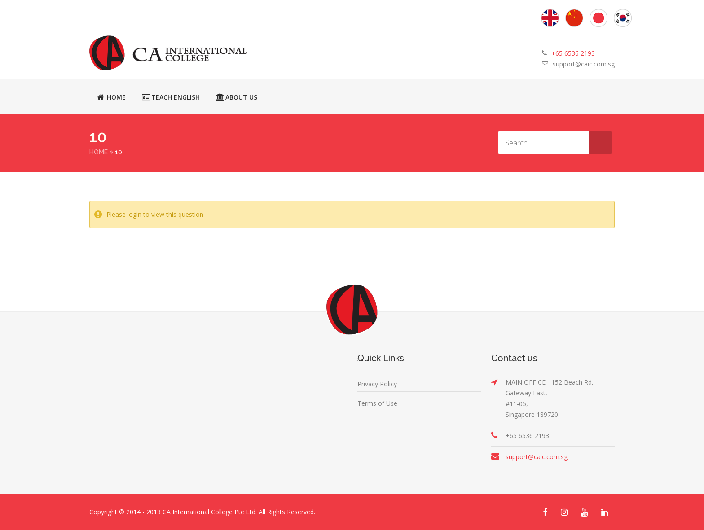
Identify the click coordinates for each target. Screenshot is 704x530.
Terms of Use (377, 403)
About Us (236, 97)
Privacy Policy (377, 384)
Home (111, 97)
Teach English (171, 97)
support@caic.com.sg (584, 64)
